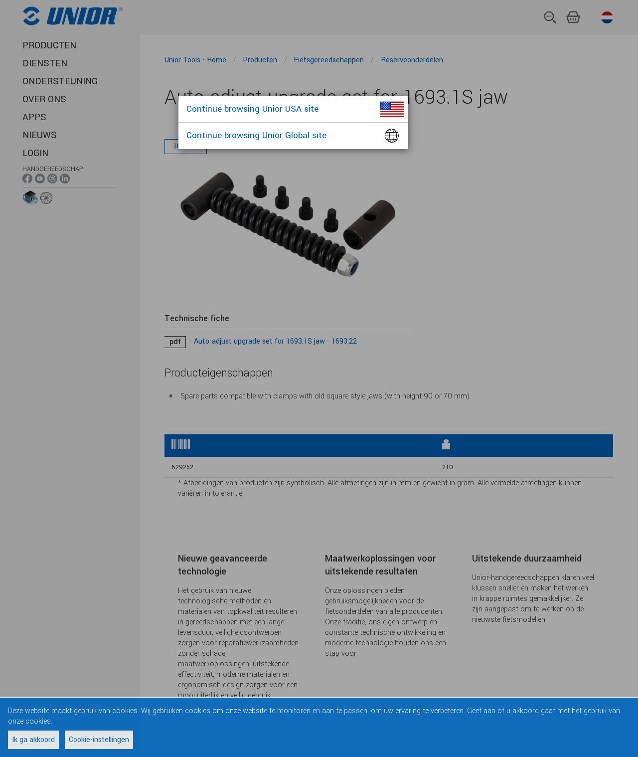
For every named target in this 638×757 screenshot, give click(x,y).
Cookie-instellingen (99, 740)
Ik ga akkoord (33, 740)
